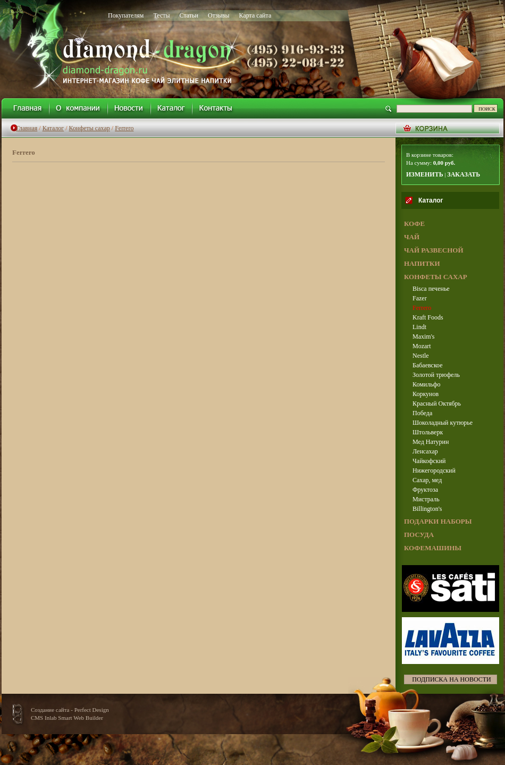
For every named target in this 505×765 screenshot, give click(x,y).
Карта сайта (255, 15)
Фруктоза (425, 489)
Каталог (53, 128)
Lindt (419, 327)
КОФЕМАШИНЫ (432, 548)
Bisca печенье (431, 288)
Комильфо (426, 384)
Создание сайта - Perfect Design (70, 710)
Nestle (421, 355)
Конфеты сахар (89, 128)
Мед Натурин (431, 441)
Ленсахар (425, 451)
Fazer (420, 298)
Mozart (422, 346)
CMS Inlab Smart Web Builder (67, 717)
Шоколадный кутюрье (443, 422)
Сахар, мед (427, 480)
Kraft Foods (428, 317)
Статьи (189, 15)
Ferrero (124, 128)
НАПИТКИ (422, 263)
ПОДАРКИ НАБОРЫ (438, 521)
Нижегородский (434, 470)
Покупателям (126, 15)
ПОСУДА (419, 535)
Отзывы (219, 15)
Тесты (161, 15)
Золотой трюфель (436, 375)
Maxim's (424, 336)
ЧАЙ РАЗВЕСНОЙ (434, 250)
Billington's (427, 508)
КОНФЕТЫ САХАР (435, 277)
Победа (422, 413)
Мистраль (426, 499)
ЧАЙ (411, 237)
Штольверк (428, 432)
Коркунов (426, 394)
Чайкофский (429, 461)
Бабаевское (428, 365)
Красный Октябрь (437, 403)
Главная (26, 128)
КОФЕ (414, 224)
